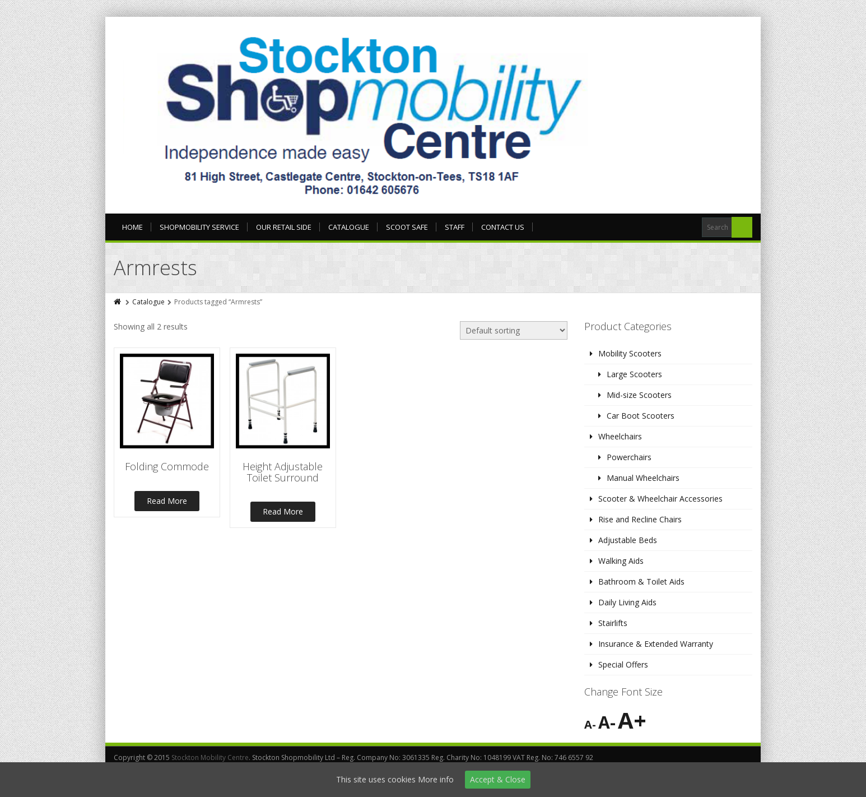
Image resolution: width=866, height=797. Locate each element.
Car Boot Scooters (640, 415)
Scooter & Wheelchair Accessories (660, 498)
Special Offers (623, 664)
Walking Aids (621, 560)
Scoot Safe (407, 227)
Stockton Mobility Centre (210, 757)
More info (436, 779)
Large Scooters (634, 374)
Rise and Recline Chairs (640, 519)
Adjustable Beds (627, 540)
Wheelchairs (620, 436)
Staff (454, 227)
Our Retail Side (283, 227)
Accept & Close (497, 779)
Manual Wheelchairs (643, 477)
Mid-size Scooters (639, 395)
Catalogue (348, 227)
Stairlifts (612, 623)
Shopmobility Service (199, 227)
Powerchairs (629, 457)
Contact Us (502, 227)
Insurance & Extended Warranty (655, 643)
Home (132, 227)
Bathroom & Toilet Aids (641, 581)
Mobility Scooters (630, 353)
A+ (632, 720)
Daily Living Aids (627, 602)
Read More (167, 500)
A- (590, 724)
